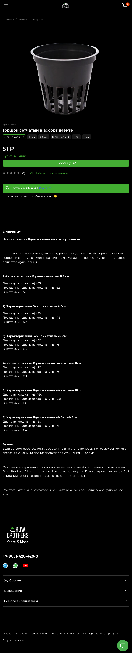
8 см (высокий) (14, 137)
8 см (86, 137)
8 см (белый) (60, 137)
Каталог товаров (30, 19)
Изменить (45, 187)
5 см (76, 137)
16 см (32, 137)
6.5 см (44, 137)
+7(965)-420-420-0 (20, 556)
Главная (8, 19)
